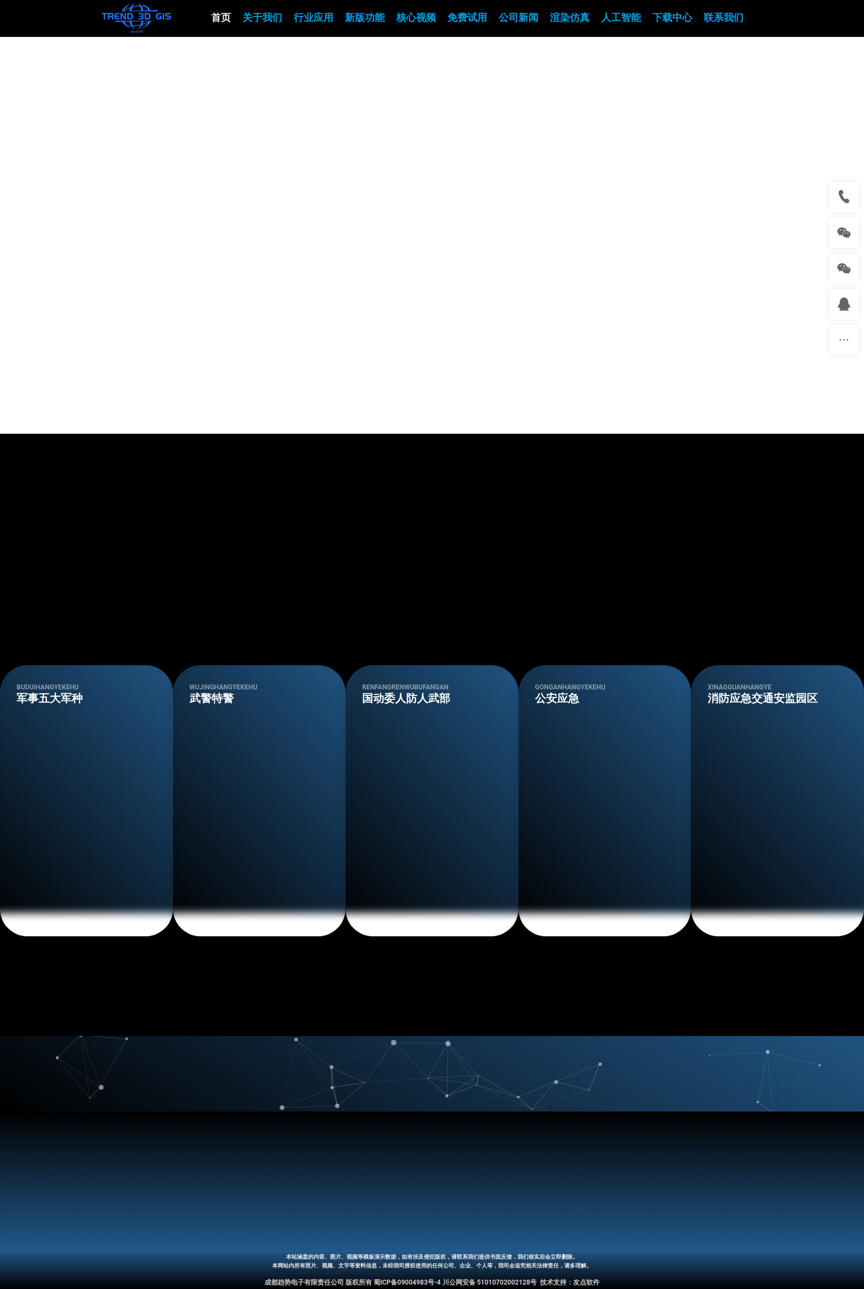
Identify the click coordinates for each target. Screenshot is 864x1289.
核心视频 (416, 17)
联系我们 (723, 17)
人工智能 (621, 17)
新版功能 (365, 17)
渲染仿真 (570, 17)
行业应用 (313, 17)
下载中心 (672, 17)
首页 (221, 17)
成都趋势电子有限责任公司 (304, 1282)
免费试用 (467, 17)
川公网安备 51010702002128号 (489, 1282)
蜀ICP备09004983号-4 (407, 1282)
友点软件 (586, 1282)
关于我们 (262, 17)
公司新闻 (518, 17)
